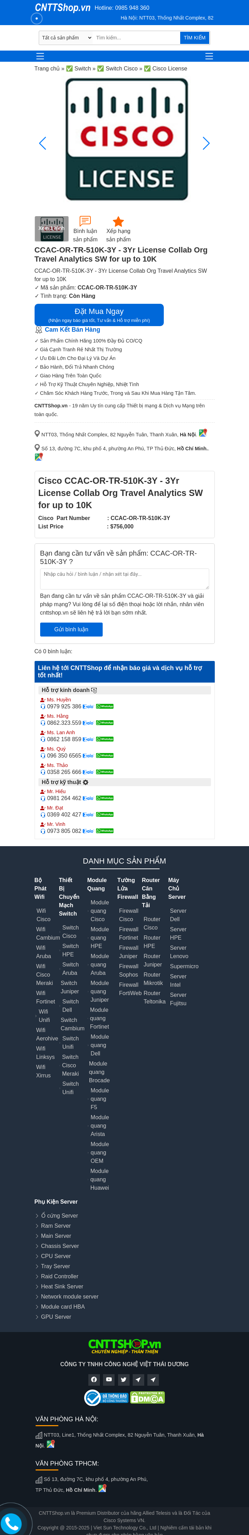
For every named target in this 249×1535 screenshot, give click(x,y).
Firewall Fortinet (128, 933)
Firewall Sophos (128, 970)
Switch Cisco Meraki (70, 1065)
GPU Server (56, 1317)
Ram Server (56, 1226)
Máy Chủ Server (177, 888)
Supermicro (184, 966)
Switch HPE (71, 950)
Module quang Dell (100, 1045)
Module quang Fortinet (99, 1018)
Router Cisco (152, 923)
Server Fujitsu (178, 999)
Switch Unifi (71, 1043)
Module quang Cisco (100, 911)
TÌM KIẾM (194, 37)
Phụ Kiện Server (56, 1202)
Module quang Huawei (99, 1179)
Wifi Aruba (43, 952)
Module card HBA (63, 1307)
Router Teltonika (155, 997)
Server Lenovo (179, 952)
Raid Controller (60, 1276)
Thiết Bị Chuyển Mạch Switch (69, 897)
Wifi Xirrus (43, 1071)
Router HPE (152, 942)
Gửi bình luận (71, 629)
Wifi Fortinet (45, 997)
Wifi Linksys (45, 1053)
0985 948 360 (132, 8)
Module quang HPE (100, 937)
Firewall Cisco (128, 915)
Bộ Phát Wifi (41, 888)
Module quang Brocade (99, 1072)
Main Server (56, 1236)
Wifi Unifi (44, 1016)
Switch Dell (71, 1006)
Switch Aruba (71, 969)
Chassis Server (60, 1246)
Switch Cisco (71, 932)
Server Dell (178, 915)
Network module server (70, 1297)
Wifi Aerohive (47, 1034)
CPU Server (56, 1256)
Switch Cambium (73, 1024)
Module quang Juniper (99, 991)
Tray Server (55, 1266)
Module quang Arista (100, 1125)
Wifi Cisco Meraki (44, 974)
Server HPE (178, 933)
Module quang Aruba (100, 964)
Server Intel (178, 980)
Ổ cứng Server (59, 1216)
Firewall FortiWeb (130, 989)
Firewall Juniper (128, 952)
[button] (206, 143)
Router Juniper (153, 960)
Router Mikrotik (153, 979)
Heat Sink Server (62, 1286)
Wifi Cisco (44, 915)
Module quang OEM (100, 1152)
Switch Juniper (70, 987)
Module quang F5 (100, 1099)
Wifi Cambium (48, 933)
